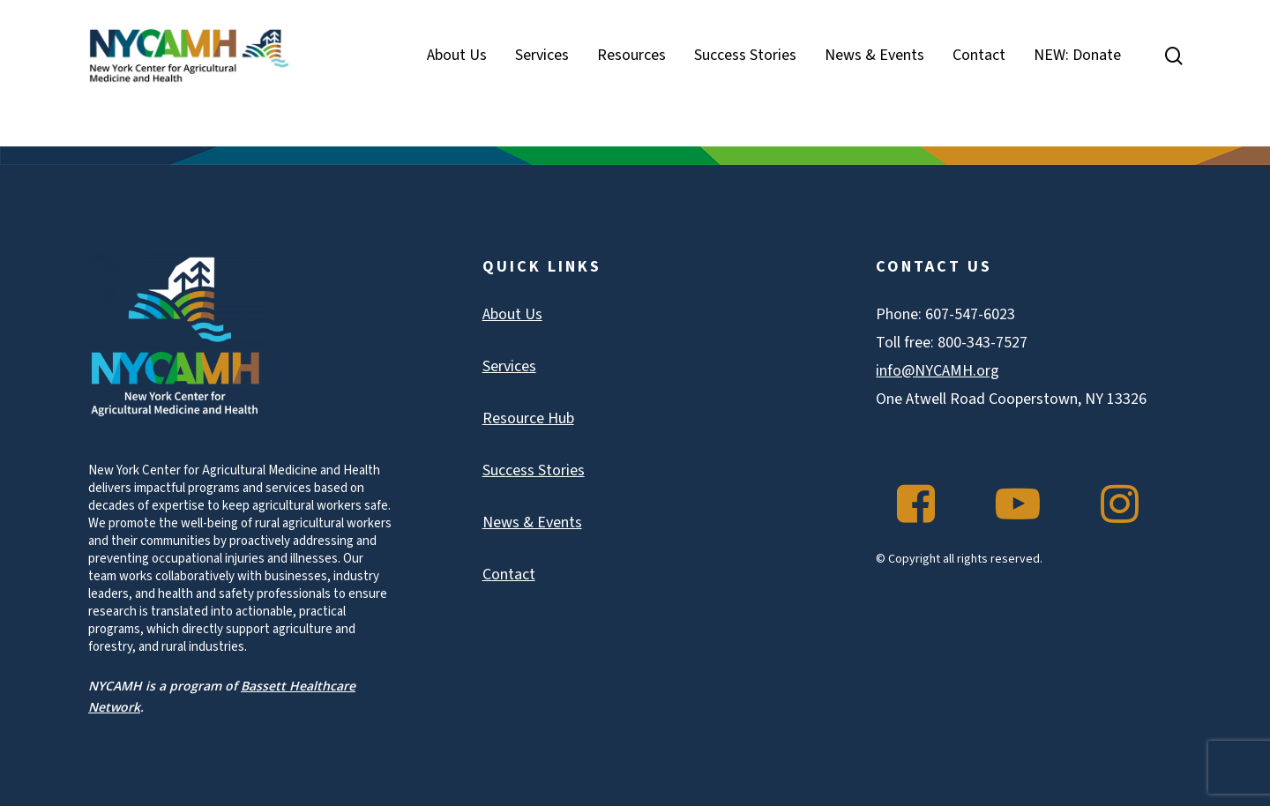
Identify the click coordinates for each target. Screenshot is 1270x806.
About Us (512, 314)
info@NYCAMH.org (937, 371)
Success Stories (533, 470)
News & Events (532, 522)
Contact (508, 574)
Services (509, 366)
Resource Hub (528, 418)
